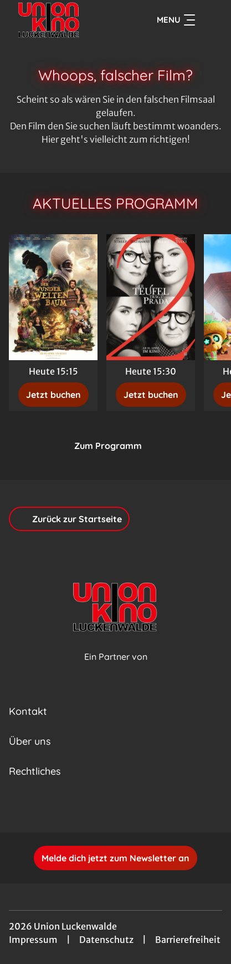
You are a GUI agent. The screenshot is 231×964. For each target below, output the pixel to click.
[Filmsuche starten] (211, 20)
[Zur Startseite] (60, 20)
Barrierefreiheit (187, 939)
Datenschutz (106, 939)
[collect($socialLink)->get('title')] (104, 808)
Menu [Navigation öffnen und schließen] (176, 20)
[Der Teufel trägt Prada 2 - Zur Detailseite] (150, 297)
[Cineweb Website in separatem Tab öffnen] (115, 668)
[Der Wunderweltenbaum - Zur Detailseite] (53, 297)
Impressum (33, 939)
